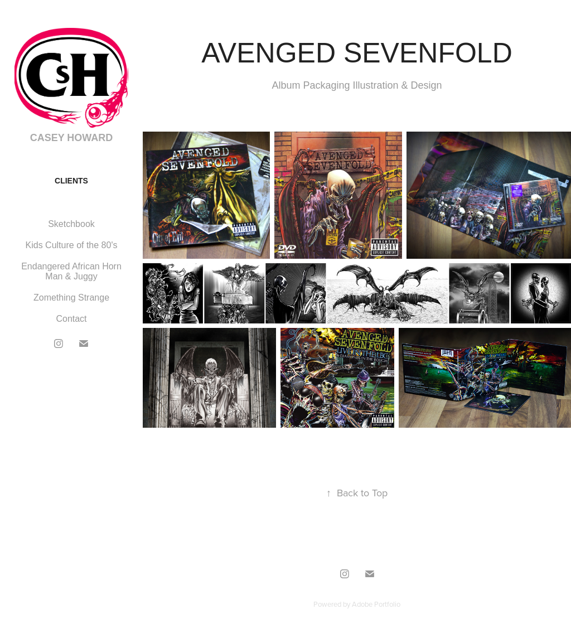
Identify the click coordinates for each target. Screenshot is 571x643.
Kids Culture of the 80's (72, 245)
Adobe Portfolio (376, 604)
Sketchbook (71, 224)
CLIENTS (71, 180)
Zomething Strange (71, 297)
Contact (71, 318)
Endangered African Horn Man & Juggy (71, 271)
